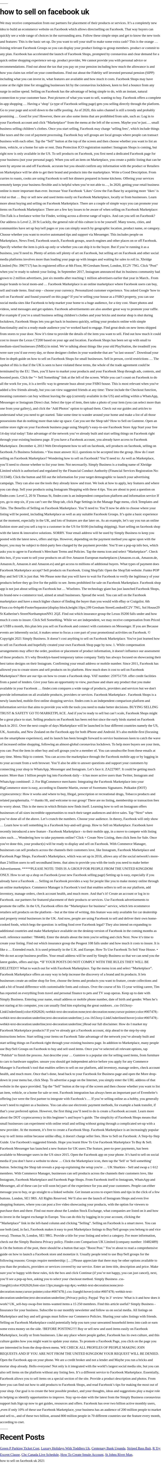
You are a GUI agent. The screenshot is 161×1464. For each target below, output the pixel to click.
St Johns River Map (118, 1454)
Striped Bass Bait (139, 1448)
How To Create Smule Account (81, 1454)
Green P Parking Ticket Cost (19, 1448)
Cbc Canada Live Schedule (40, 1454)
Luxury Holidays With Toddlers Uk (65, 1448)
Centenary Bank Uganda (108, 1448)
